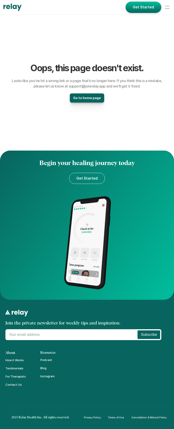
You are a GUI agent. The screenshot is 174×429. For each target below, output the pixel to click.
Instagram (47, 376)
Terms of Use (116, 417)
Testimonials (14, 368)
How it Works (14, 360)
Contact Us (13, 384)
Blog (43, 368)
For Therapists (15, 376)
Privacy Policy (92, 417)
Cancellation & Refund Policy (149, 417)
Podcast (46, 360)
